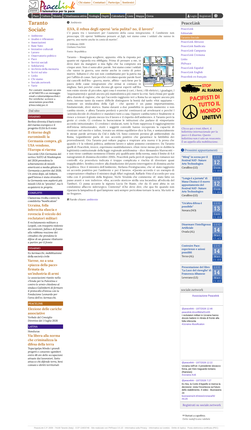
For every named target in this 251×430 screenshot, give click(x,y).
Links (34, 75)
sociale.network (192, 290)
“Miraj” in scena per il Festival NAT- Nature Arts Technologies (195, 160)
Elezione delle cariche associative (45, 311)
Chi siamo (84, 2)
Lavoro (35, 52)
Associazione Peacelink (205, 295)
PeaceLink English (192, 72)
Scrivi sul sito (39, 72)
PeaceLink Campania (193, 50)
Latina (32, 326)
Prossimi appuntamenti (201, 150)
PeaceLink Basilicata (193, 46)
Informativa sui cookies (159, 428)
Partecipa (114, 2)
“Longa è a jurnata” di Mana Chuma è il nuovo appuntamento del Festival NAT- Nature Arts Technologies (196, 185)
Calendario (118, 16)
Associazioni (38, 42)
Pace (36, 16)
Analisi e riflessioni (42, 39)
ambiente (92, 199)
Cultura (46, 16)
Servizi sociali (39, 62)
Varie (34, 85)
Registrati (205, 16)
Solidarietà (37, 65)
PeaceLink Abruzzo (192, 41)
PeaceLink (35, 303)
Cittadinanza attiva (75, 16)
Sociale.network (40, 82)
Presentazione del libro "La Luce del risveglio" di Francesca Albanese (196, 270)
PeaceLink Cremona (193, 54)
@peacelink (188, 308)
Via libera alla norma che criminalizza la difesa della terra (44, 339)
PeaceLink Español (192, 67)
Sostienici (128, 2)
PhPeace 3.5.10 (116, 428)
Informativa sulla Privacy (136, 428)
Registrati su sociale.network (202, 405)
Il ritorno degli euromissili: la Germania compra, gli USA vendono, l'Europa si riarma (45, 141)
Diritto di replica (179, 428)
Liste (130, 16)
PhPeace (186, 63)
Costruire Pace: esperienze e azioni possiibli (193, 249)
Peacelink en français (193, 76)
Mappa (140, 16)
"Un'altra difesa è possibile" (192, 204)
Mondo (57, 16)
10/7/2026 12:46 (204, 308)
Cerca (149, 16)
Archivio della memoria (45, 69)
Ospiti (105, 16)
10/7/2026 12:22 (204, 362)
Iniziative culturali (42, 49)
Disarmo (34, 116)
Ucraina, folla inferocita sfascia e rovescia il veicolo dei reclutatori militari (44, 211)
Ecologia (94, 16)
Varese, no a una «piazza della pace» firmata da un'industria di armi (43, 267)
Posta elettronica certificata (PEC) (202, 428)
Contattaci (99, 2)
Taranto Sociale (38, 26)
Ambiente (37, 35)
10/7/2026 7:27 (203, 380)
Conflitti (35, 192)
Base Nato (37, 45)
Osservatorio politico (43, 55)
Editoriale (187, 33)
